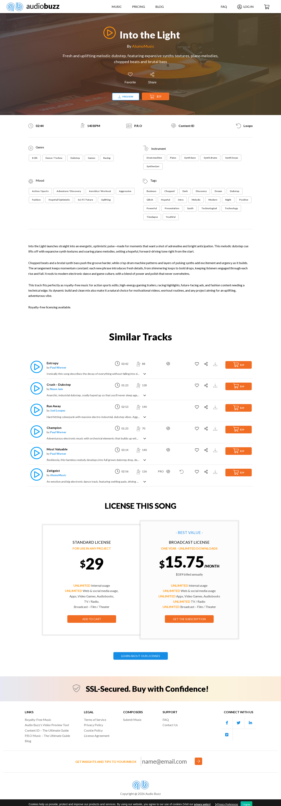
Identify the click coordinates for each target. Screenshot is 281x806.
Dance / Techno (53, 157)
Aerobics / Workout (100, 191)
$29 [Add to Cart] (155, 97)
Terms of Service (95, 719)
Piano (173, 157)
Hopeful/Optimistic (59, 199)
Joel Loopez (57, 410)
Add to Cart (91, 619)
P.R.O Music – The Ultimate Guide (47, 735)
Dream (218, 191)
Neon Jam (56, 389)
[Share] (152, 78)
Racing (106, 157)
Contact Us (170, 725)
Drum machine (154, 157)
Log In (245, 6)
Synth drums (210, 157)
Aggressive (125, 191)
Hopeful (165, 199)
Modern (212, 199)
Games (91, 157)
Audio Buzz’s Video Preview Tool (47, 725)
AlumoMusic (143, 46)
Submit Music (132, 719)
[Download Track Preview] (215, 363)
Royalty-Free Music (38, 719)
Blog (159, 6)
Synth (190, 208)
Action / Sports (40, 191)
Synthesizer (153, 166)
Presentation (172, 208)
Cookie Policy (93, 730)
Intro (181, 199)
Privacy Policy (93, 725)
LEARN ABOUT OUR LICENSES (140, 656)
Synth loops (231, 157)
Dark (185, 191)
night (228, 199)
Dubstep (75, 157)
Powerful (152, 208)
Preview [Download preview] (125, 96)
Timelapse (152, 216)
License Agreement (96, 735)
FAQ (224, 6)
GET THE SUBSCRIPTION (189, 619)
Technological (209, 208)
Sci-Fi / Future (85, 199)
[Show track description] (144, 373)
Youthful (170, 216)
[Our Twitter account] (239, 723)
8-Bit (34, 157)
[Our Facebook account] (227, 723)
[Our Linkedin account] (250, 723)
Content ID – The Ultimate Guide (47, 730)
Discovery (201, 191)
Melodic (196, 199)
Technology (231, 208)
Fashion (36, 199)
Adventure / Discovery (69, 191)
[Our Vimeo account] (227, 735)
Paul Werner (58, 367)
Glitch (150, 199)
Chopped (169, 191)
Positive (243, 199)
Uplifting (106, 199)
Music (117, 6)
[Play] (108, 32)
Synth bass (190, 157)
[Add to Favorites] (130, 78)
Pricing (138, 6)
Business (151, 191)
